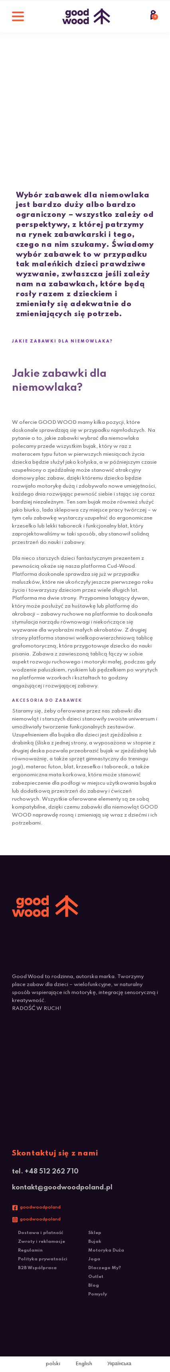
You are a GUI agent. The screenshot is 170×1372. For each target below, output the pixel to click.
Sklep (94, 1232)
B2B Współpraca (37, 1268)
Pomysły (97, 1294)
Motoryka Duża (106, 1250)
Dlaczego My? (104, 1268)
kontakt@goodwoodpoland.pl (62, 1187)
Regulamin (30, 1250)
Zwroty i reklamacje (41, 1241)
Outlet (95, 1276)
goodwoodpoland (40, 1207)
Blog (93, 1285)
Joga (94, 1259)
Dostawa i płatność (40, 1232)
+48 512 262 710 (52, 1171)
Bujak (94, 1241)
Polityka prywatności (42, 1259)
